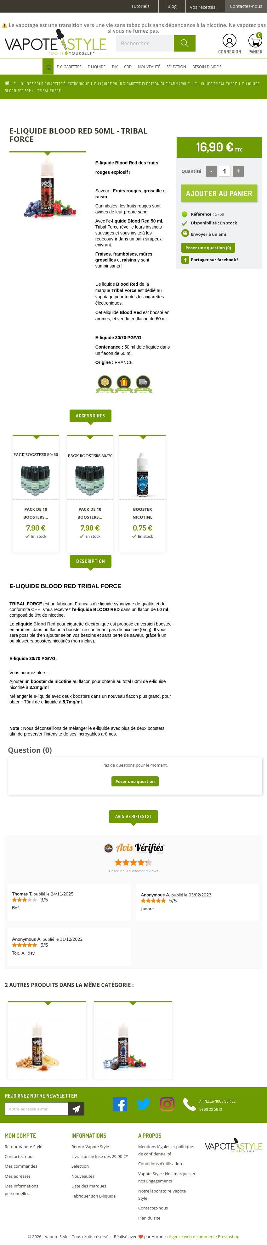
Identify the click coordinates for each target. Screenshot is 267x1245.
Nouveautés (82, 1176)
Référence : (202, 214)
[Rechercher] (156, 43)
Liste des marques (88, 1186)
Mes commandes (21, 1166)
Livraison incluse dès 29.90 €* (99, 1156)
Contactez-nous (246, 6)
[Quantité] (224, 171)
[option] (36, 495)
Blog (172, 6)
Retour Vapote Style (23, 1146)
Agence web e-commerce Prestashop (204, 1236)
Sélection (80, 1166)
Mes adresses (18, 1176)
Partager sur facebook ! (214, 259)
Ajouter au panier (219, 193)
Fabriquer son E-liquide (93, 1196)
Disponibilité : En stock (214, 223)
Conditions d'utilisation (160, 1163)
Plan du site (149, 1218)
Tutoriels (140, 6)
